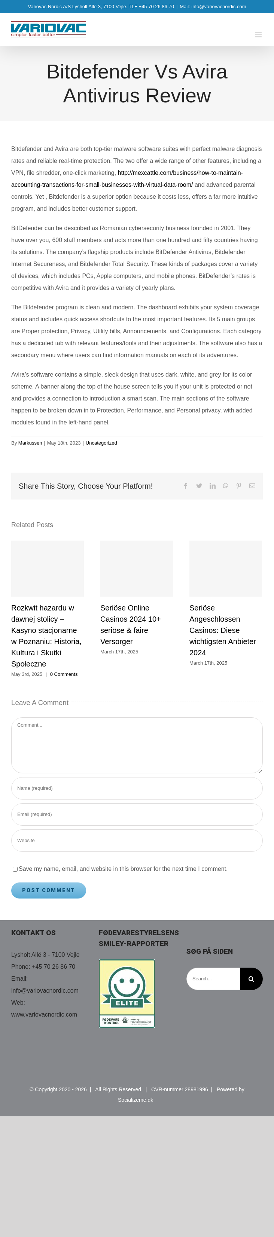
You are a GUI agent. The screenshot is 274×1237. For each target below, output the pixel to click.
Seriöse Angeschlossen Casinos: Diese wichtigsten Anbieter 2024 (222, 630)
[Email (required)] (137, 814)
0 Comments (64, 674)
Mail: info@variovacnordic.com (213, 6)
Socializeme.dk (135, 1100)
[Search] (251, 979)
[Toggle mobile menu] (259, 34)
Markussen (30, 443)
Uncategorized (101, 443)
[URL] (137, 840)
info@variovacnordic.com (45, 990)
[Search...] (213, 979)
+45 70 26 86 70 (53, 967)
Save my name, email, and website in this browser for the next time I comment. (123, 869)
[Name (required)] (137, 788)
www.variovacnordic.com (44, 1014)
